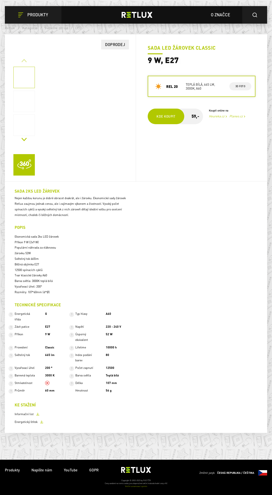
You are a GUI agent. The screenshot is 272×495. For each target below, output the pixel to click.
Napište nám (41, 469)
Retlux (10, 28)
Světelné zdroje (56, 28)
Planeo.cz (236, 116)
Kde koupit (165, 116)
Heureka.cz (216, 116)
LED (78, 28)
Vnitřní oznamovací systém (136, 486)
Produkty (12, 469)
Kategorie (29, 28)
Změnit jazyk (233, 473)
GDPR (94, 469)
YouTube (71, 469)
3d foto (240, 86)
